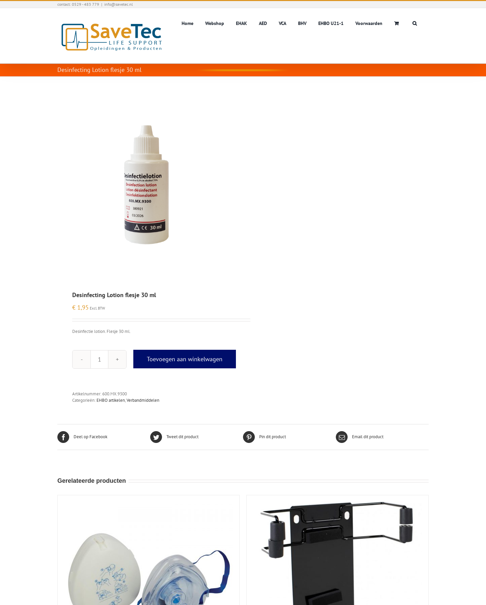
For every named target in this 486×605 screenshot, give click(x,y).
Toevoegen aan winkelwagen (184, 359)
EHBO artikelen (111, 400)
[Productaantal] (99, 359)
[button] (414, 22)
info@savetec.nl (118, 4)
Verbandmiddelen (143, 400)
